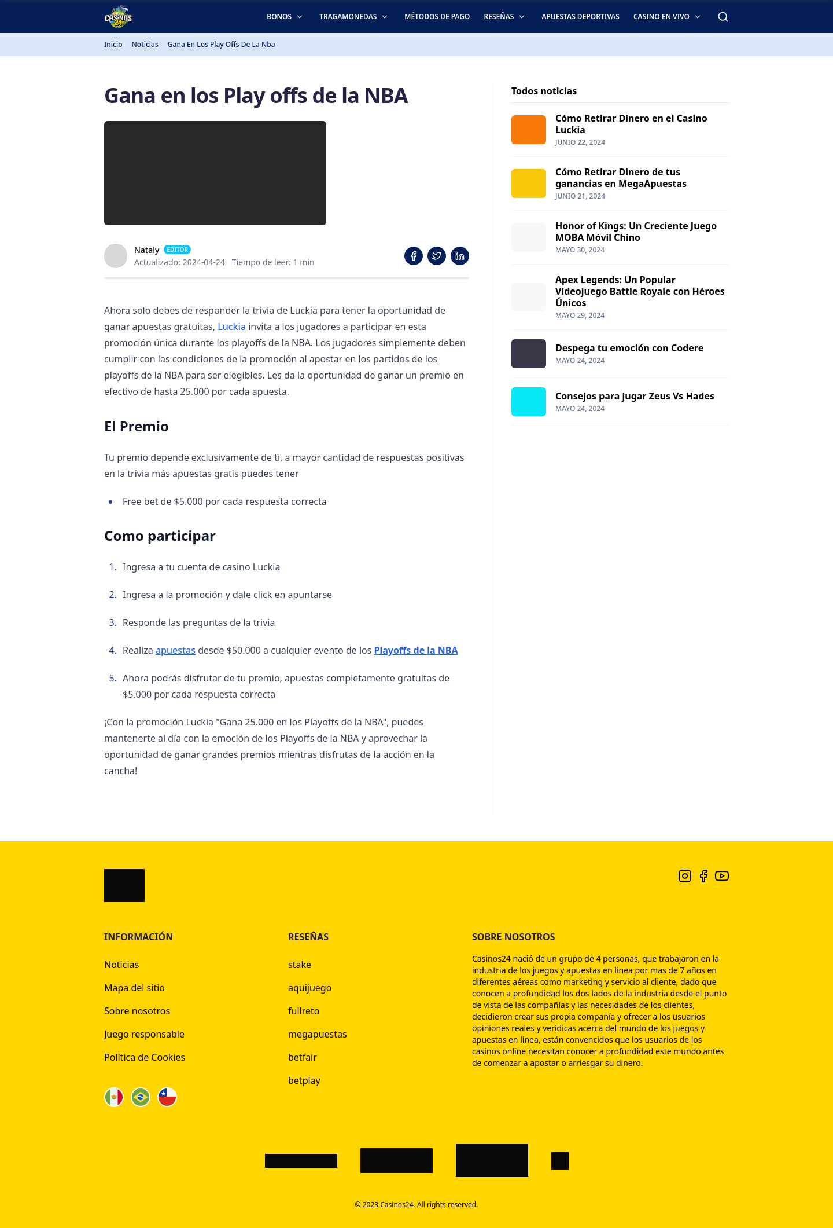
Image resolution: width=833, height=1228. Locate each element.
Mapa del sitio (134, 987)
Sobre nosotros (137, 1011)
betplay (304, 1080)
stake (299, 964)
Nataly (146, 249)
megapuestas (317, 1034)
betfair (302, 1057)
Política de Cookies (144, 1057)
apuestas (176, 650)
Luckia (230, 326)
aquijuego (309, 987)
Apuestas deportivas (580, 16)
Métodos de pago (437, 16)
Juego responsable (144, 1034)
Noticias (121, 964)
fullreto (303, 1011)
